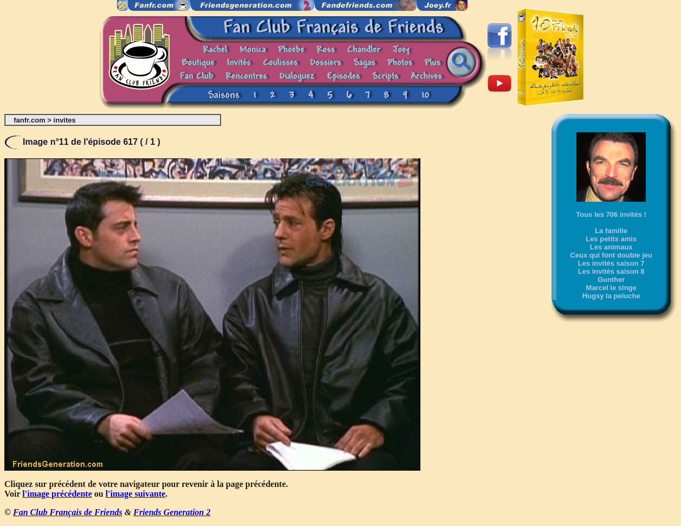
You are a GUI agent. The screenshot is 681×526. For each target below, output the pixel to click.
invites (65, 120)
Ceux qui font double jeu (611, 255)
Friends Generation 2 (171, 512)
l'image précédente (57, 493)
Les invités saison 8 (611, 271)
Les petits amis (611, 239)
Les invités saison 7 (611, 263)
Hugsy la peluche (611, 296)
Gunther (611, 279)
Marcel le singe (611, 288)
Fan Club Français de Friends (67, 512)
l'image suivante (136, 493)
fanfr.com (30, 120)
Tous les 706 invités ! (611, 214)
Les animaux (611, 247)
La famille (611, 231)
